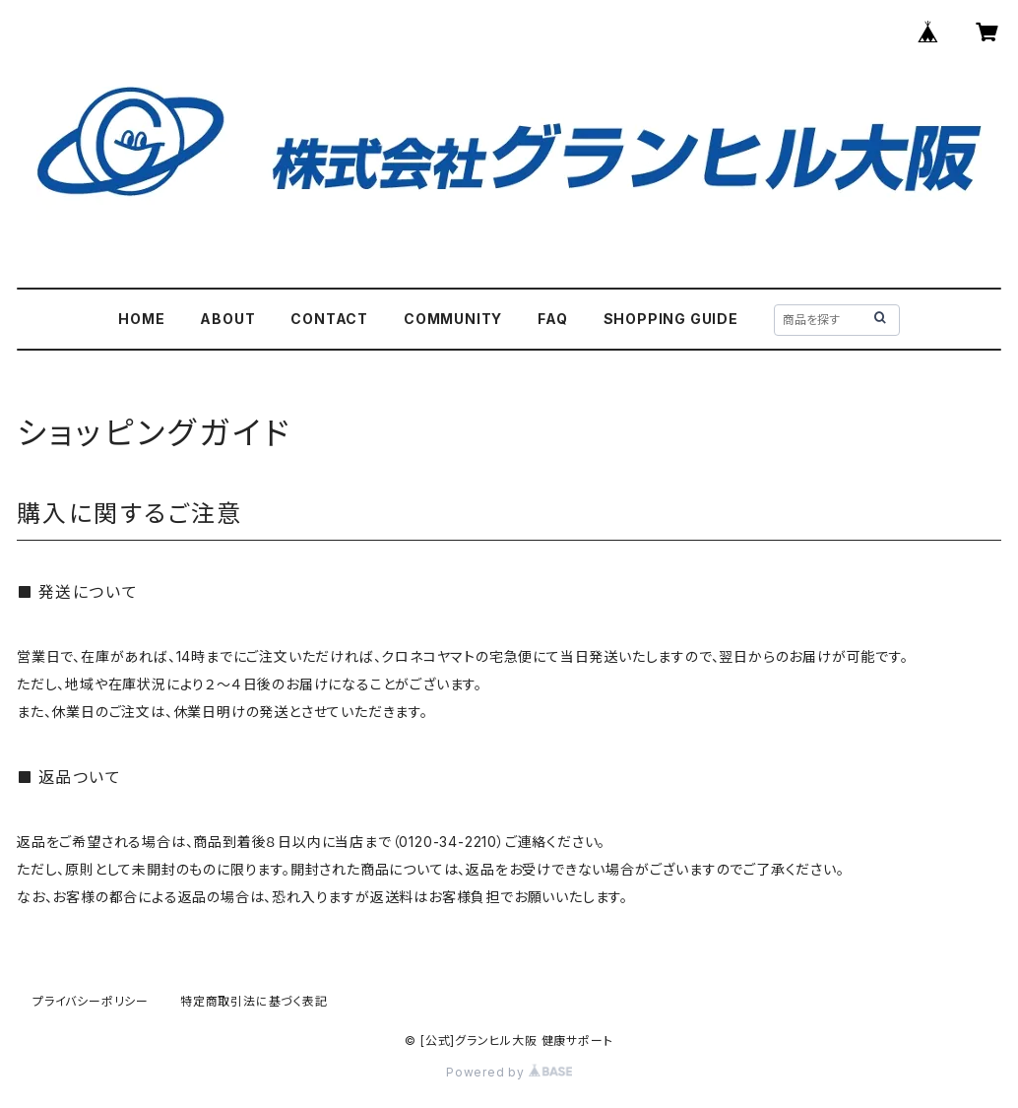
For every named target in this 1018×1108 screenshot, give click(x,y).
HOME (141, 318)
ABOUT (227, 318)
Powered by (509, 1072)
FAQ (552, 318)
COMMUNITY (453, 318)
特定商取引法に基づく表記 (254, 1001)
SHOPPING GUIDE (671, 318)
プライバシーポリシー (90, 1001)
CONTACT (329, 318)
